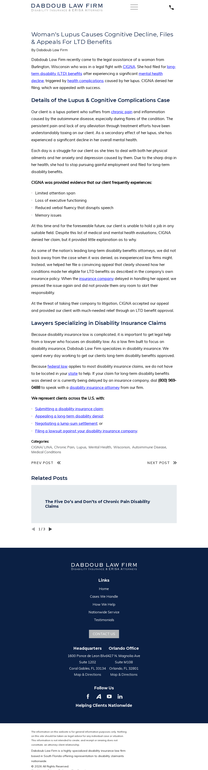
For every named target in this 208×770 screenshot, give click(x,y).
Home (104, 589)
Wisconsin (121, 447)
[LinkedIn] (120, 696)
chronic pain (121, 111)
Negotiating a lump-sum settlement (66, 423)
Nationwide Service (104, 612)
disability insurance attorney (95, 387)
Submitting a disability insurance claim (69, 408)
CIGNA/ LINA (41, 447)
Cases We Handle (104, 596)
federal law (58, 366)
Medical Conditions (46, 452)
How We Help (104, 604)
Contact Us (104, 634)
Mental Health (100, 447)
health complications (85, 80)
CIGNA (129, 66)
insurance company (96, 278)
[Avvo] (98, 696)
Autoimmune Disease (149, 447)
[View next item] (50, 529)
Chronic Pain (64, 447)
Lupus (81, 447)
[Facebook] (88, 696)
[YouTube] (109, 696)
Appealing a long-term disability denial (69, 416)
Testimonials (104, 620)
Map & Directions (87, 674)
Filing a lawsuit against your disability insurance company (86, 430)
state (73, 373)
